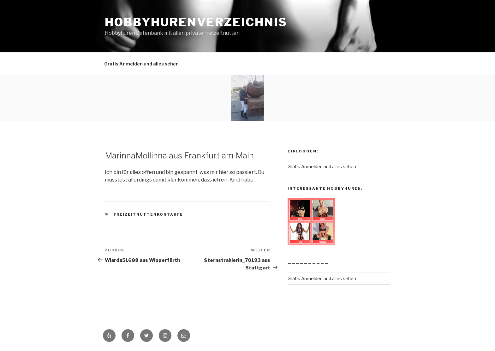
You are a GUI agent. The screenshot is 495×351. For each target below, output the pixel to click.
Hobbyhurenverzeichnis (196, 22)
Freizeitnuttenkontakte (148, 214)
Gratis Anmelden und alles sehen (141, 63)
